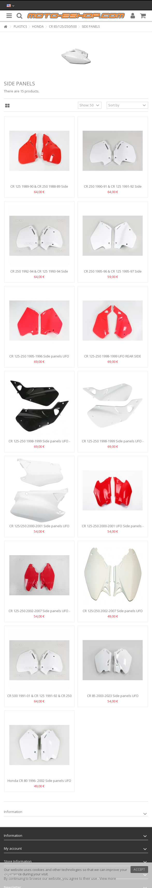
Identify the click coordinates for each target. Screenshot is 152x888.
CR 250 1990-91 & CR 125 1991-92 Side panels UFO (113, 188)
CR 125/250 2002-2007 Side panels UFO (113, 610)
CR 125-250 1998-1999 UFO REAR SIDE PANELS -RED (112, 358)
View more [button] (107, 878)
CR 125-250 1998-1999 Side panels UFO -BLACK (39, 443)
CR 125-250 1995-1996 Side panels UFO (39, 356)
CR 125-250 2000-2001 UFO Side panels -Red (112, 528)
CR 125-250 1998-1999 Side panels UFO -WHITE (112, 443)
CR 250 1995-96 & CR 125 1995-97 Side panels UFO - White (113, 273)
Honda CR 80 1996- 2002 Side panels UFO (39, 780)
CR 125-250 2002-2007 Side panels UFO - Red (39, 613)
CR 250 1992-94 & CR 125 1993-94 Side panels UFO (39, 273)
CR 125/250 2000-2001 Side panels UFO (39, 526)
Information (13, 811)
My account (13, 848)
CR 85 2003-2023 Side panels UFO (113, 695)
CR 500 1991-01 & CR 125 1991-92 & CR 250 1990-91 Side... (39, 697)
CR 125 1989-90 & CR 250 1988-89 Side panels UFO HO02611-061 (39, 188)
